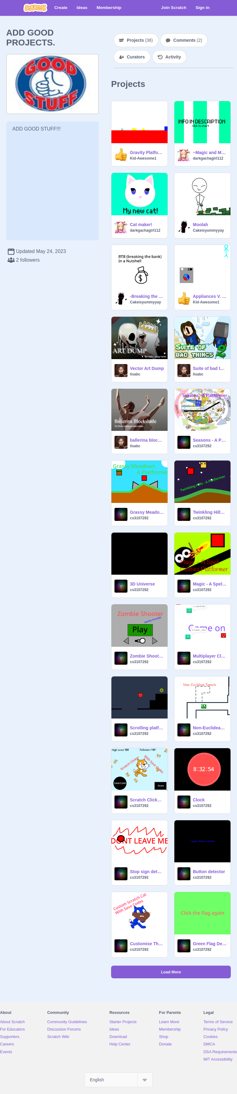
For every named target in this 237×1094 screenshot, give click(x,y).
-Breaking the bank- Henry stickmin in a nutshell (147, 296)
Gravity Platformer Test (147, 152)
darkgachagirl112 (208, 158)
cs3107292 (202, 446)
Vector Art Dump (147, 368)
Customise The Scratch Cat (147, 943)
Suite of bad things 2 (210, 368)
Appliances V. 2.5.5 (210, 296)
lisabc (135, 374)
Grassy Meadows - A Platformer (147, 512)
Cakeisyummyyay (208, 230)
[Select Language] (118, 1079)
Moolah (200, 224)
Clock (199, 799)
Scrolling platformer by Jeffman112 (147, 727)
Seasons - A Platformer (210, 440)
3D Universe (142, 583)
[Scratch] (35, 7)
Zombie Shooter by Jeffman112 (147, 656)
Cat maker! (141, 224)
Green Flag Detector (210, 943)
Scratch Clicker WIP (147, 799)
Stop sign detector (147, 871)
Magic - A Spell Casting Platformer (210, 583)
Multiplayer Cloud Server (210, 656)
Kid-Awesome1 (143, 158)
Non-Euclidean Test (210, 727)
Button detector (209, 871)
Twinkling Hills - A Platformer (210, 512)
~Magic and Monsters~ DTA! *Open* (210, 152)
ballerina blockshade (147, 440)
